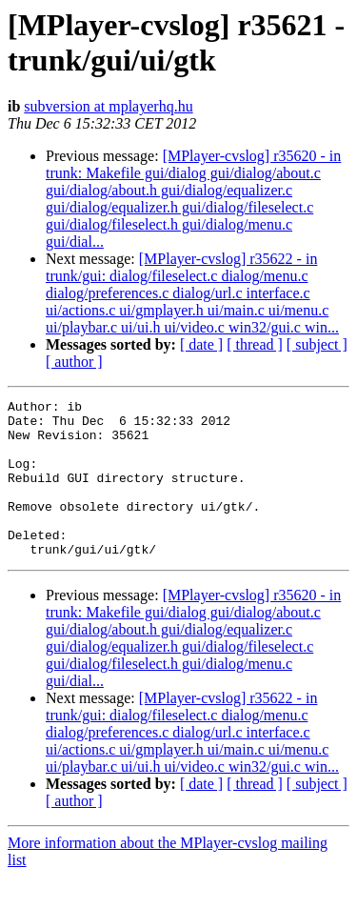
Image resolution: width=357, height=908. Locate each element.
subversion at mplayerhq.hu (108, 106)
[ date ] (201, 344)
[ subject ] (317, 344)
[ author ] (74, 361)
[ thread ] (255, 344)
